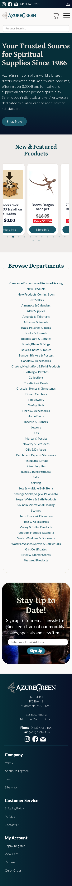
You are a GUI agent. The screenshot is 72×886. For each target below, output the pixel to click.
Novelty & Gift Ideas (36, 444)
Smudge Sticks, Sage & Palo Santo (36, 494)
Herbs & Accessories (36, 411)
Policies (10, 816)
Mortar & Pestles (36, 438)
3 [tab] (19, 237)
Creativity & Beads (36, 383)
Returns (10, 862)
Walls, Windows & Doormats (36, 538)
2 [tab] (13, 237)
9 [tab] (53, 237)
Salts (36, 477)
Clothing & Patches (36, 372)
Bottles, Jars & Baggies (36, 338)
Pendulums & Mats (36, 460)
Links (8, 779)
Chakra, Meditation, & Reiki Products (36, 366)
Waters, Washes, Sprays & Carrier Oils (36, 543)
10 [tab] (59, 237)
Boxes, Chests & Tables (36, 350)
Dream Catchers (36, 394)
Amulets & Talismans (36, 316)
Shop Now (14, 121)
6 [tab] (36, 237)
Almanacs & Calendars (36, 305)
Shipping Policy (14, 808)
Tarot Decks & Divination (36, 516)
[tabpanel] (19, 199)
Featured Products (36, 560)
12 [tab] (33, 241)
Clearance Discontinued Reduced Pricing (36, 283)
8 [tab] (48, 237)
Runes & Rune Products (36, 471)
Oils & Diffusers (36, 449)
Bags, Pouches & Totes (36, 327)
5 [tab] (30, 237)
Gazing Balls (36, 405)
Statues (36, 510)
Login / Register (15, 846)
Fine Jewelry (36, 399)
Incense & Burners (36, 421)
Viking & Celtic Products (36, 527)
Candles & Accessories (36, 360)
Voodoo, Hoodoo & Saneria (36, 532)
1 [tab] (7, 237)
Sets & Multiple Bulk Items (36, 488)
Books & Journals (36, 333)
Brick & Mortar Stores (36, 554)
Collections (36, 377)
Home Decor (36, 416)
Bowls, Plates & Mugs (36, 344)
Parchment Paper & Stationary (36, 455)
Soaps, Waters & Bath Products (36, 499)
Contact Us (12, 825)
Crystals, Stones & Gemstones (36, 388)
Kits (36, 433)
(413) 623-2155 (30, 4)
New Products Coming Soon (36, 294)
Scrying (36, 482)
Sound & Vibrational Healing (36, 505)
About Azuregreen (17, 770)
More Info (19, 229)
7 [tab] (42, 237)
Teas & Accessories (36, 521)
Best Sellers (36, 300)
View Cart (11, 854)
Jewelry (36, 427)
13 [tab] (39, 241)
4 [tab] (24, 237)
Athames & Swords (36, 322)
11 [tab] (65, 237)
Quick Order (13, 870)
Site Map (11, 787)
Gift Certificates (36, 549)
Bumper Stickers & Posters (36, 355)
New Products (36, 289)
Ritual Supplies (36, 466)
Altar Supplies (36, 311)
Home (9, 762)
